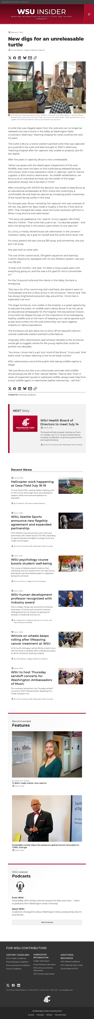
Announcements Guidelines (18, 965)
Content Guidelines (17, 955)
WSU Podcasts (47, 922)
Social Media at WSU (69, 969)
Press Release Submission (44, 964)
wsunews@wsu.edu (66, 990)
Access (31, 1015)
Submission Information (40, 956)
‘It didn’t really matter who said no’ (33, 783)
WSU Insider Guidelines (16, 958)
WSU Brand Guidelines (70, 962)
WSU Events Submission (44, 974)
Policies (40, 1015)
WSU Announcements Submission (43, 969)
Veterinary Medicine (27, 395)
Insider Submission (41, 961)
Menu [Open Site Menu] (89, 14)
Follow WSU (60, 1015)
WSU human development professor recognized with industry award (31, 598)
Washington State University (15, 2)
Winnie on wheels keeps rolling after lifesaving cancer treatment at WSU (31, 639)
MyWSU (49, 1015)
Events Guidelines (13, 969)
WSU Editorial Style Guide (72, 965)
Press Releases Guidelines (17, 962)
